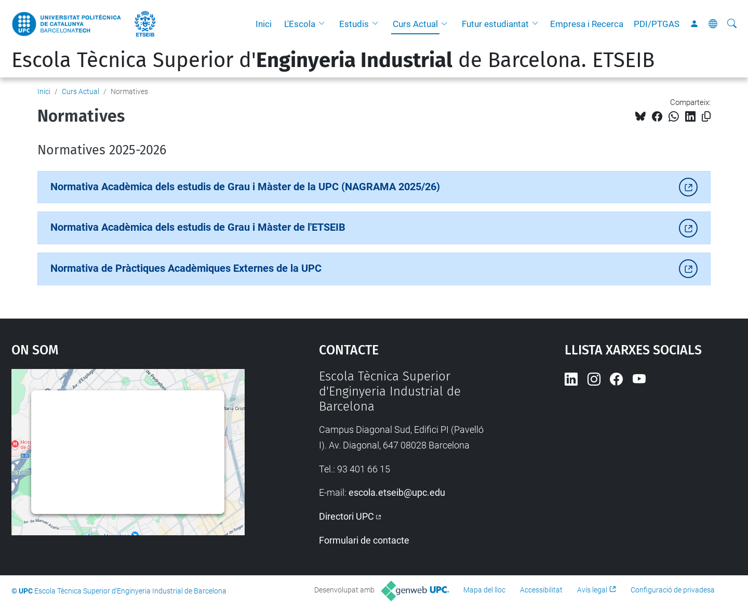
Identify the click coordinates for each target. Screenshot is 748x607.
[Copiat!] (706, 117)
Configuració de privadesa (673, 590)
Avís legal (592, 590)
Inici (264, 24)
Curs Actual (415, 24)
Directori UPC (346, 516)
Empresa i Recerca (586, 24)
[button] (324, 24)
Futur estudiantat (495, 24)
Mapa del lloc (484, 590)
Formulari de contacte (364, 540)
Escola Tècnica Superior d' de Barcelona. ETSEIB (332, 60)
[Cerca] (732, 24)
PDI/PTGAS (656, 24)
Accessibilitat (541, 590)
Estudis (354, 24)
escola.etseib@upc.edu (397, 492)
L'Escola (299, 24)
